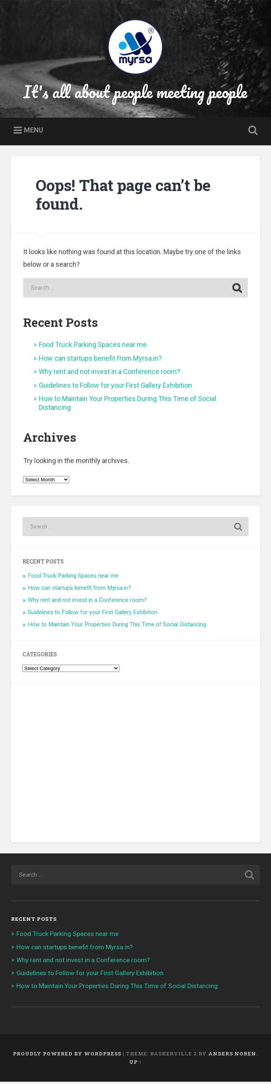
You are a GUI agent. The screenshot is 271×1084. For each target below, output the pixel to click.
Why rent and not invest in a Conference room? (109, 374)
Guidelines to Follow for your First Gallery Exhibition (115, 387)
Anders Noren (232, 1055)
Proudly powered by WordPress (67, 1055)
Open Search (251, 133)
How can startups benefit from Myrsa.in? (100, 360)
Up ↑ (135, 1064)
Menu (33, 132)
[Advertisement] (135, 765)
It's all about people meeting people (135, 92)
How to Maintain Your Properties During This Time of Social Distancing (117, 626)
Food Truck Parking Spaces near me (93, 347)
